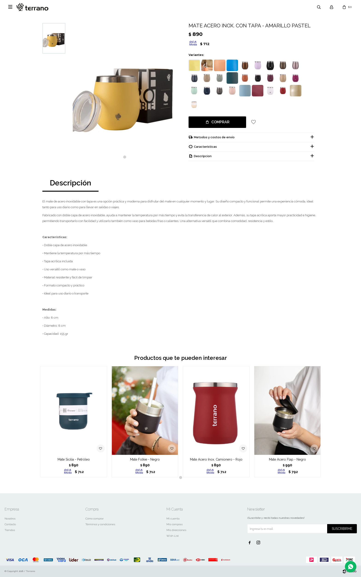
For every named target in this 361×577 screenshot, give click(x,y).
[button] (124, 157)
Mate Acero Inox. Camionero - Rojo (216, 459)
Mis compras (174, 524)
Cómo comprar (94, 518)
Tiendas (10, 530)
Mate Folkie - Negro (145, 459)
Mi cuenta (173, 518)
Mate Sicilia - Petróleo (74, 459)
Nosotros (10, 518)
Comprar (220, 122)
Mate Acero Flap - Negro (287, 459)
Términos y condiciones (100, 524)
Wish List (172, 535)
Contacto (10, 524)
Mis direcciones (176, 530)
